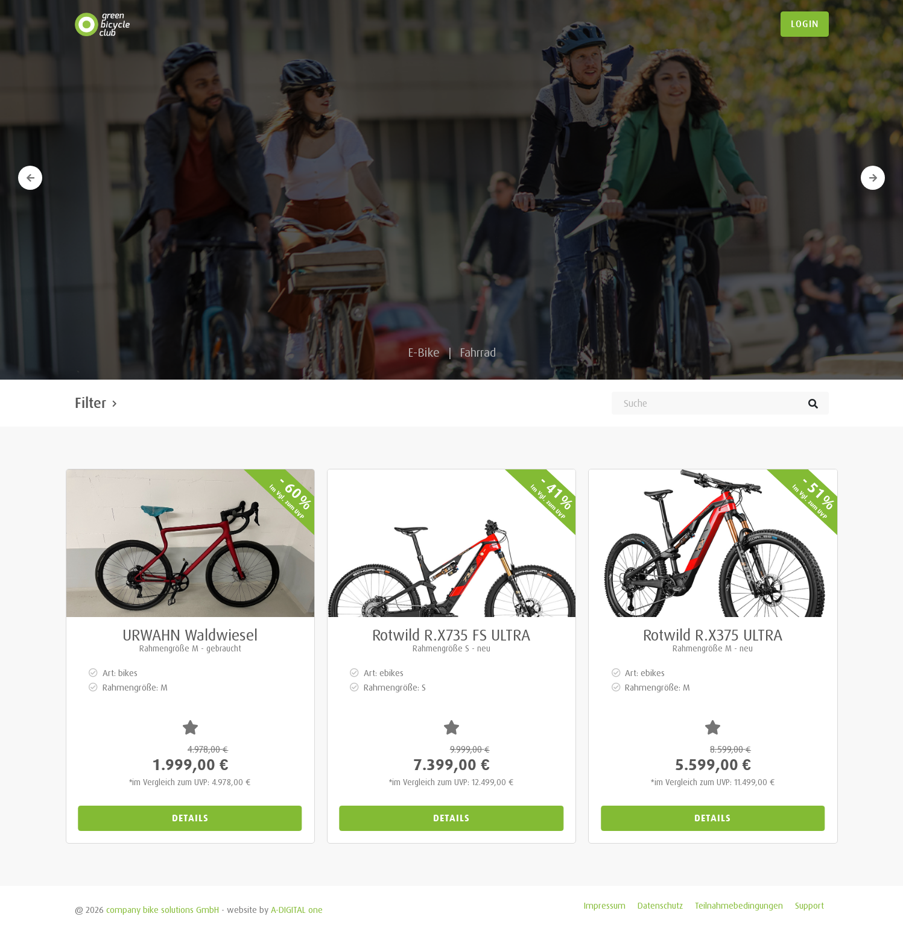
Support (809, 905)
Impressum (605, 905)
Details (190, 818)
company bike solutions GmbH (162, 909)
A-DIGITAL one (297, 909)
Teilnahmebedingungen (739, 905)
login (805, 24)
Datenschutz (660, 905)
